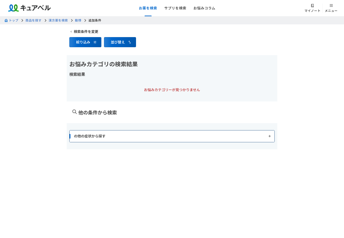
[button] (85, 42)
